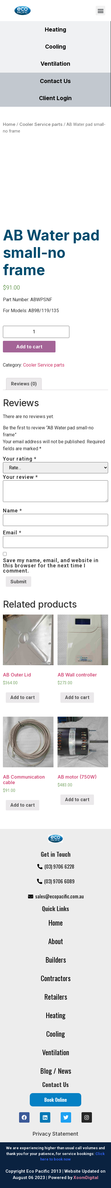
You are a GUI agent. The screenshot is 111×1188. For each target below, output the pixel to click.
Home (9, 124)
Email (12, 532)
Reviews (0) (24, 384)
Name (12, 510)
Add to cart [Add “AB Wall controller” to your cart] (77, 697)
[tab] (24, 384)
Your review (20, 477)
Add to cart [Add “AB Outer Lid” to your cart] (22, 697)
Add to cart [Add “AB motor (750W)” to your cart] (77, 799)
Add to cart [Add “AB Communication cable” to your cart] (22, 805)
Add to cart (29, 347)
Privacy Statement (55, 1134)
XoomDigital (85, 1177)
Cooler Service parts (40, 124)
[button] (100, 10)
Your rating (19, 458)
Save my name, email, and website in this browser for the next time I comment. (51, 565)
